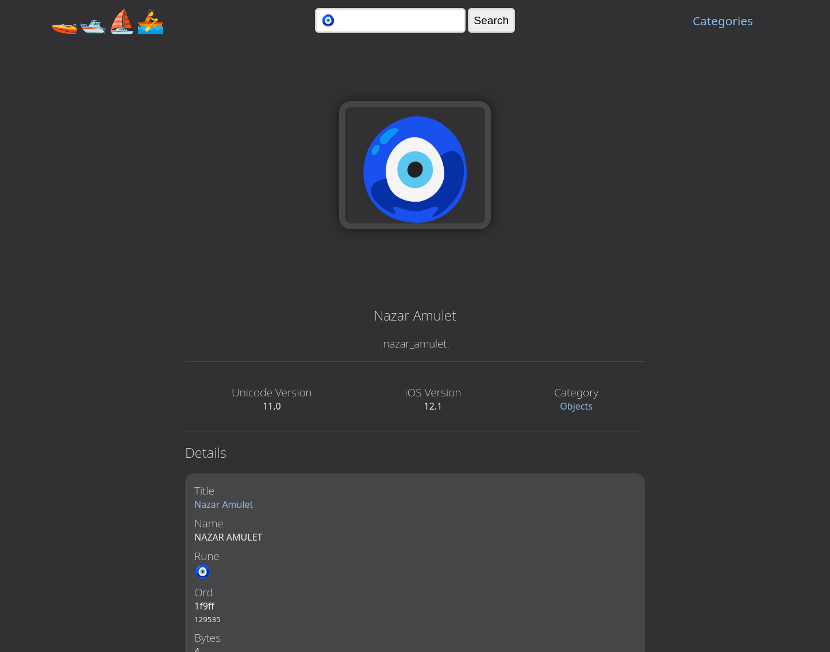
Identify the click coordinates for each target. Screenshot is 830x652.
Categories (723, 21)
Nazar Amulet (223, 504)
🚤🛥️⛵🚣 (107, 20)
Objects (576, 406)
